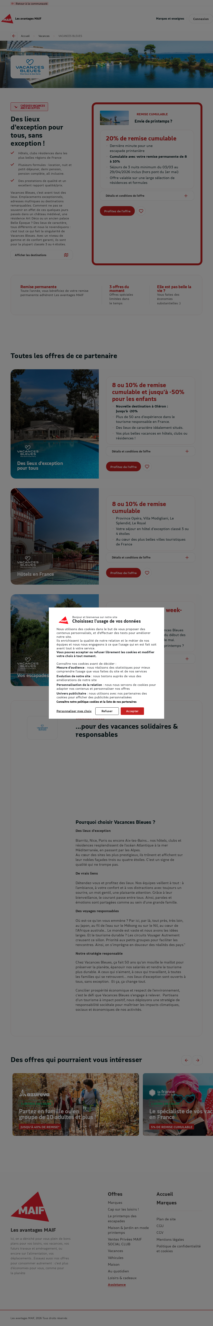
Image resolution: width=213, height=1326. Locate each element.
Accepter (132, 711)
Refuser (107, 711)
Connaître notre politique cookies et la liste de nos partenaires (96, 701)
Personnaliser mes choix (74, 711)
